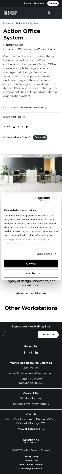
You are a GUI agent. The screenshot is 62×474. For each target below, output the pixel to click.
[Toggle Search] (49, 12)
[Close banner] (57, 198)
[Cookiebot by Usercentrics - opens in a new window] (37, 198)
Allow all (31, 263)
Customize (31, 273)
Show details (44, 253)
